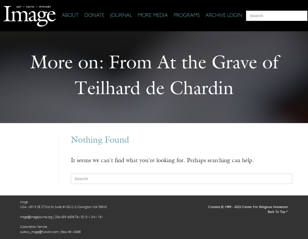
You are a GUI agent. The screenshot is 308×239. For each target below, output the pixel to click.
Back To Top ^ (278, 212)
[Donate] (94, 16)
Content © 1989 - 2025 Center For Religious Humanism (248, 207)
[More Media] (153, 16)
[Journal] (121, 16)
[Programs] (187, 16)
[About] (70, 16)
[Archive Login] (224, 16)
